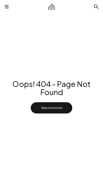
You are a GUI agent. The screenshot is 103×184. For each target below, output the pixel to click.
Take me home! (51, 108)
